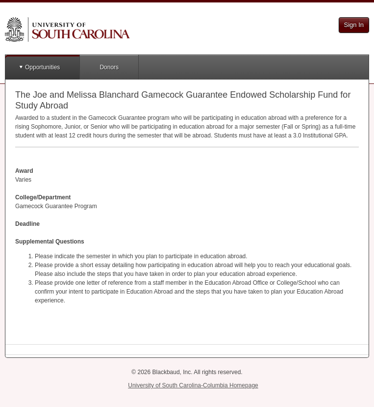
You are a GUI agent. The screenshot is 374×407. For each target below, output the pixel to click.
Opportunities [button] (42, 67)
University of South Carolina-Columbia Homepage (193, 385)
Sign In (354, 24)
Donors (109, 67)
